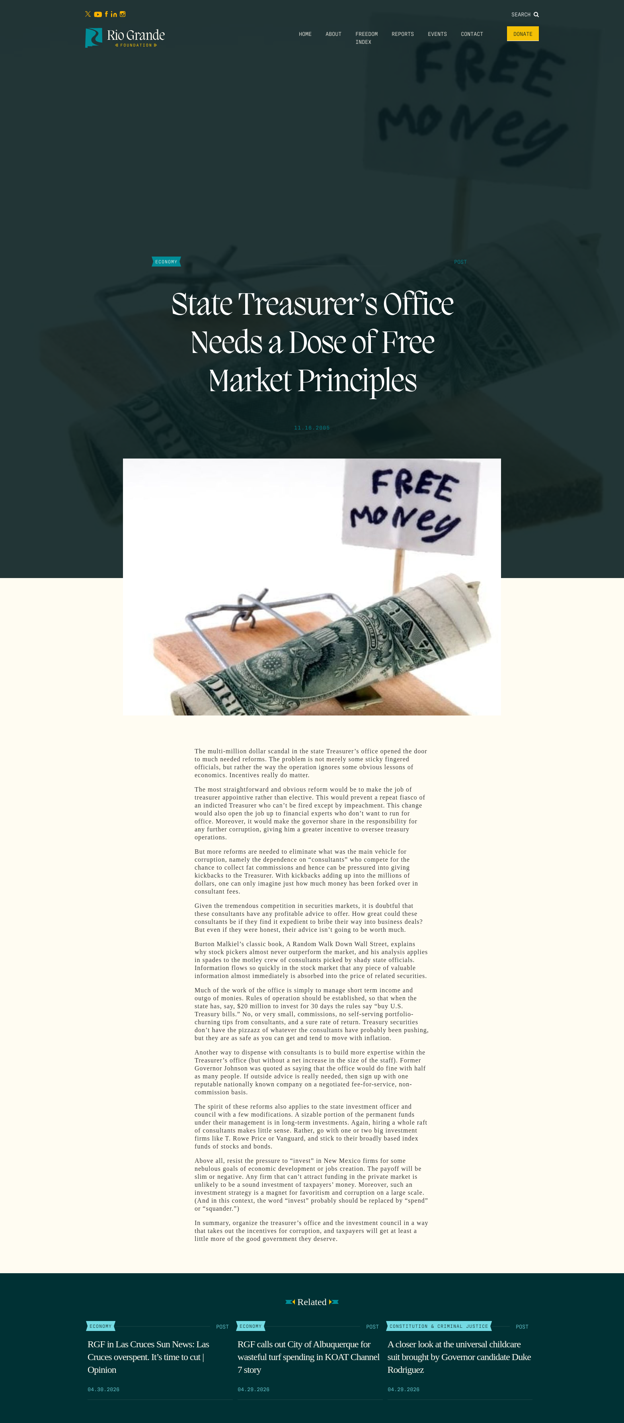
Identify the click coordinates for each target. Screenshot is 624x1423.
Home (305, 33)
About (333, 33)
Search (525, 14)
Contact (472, 33)
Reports (403, 33)
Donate (522, 33)
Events (437, 33)
